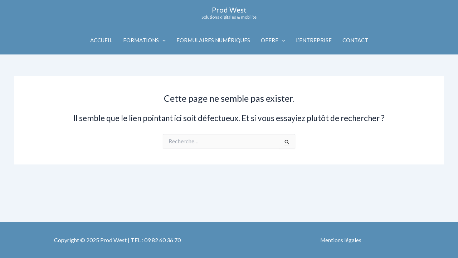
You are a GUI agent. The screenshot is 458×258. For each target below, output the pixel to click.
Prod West (229, 9)
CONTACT (355, 40)
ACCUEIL (101, 40)
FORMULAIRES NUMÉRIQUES (213, 40)
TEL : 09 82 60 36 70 (156, 239)
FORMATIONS (144, 40)
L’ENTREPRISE (314, 40)
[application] (162, 40)
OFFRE (273, 40)
